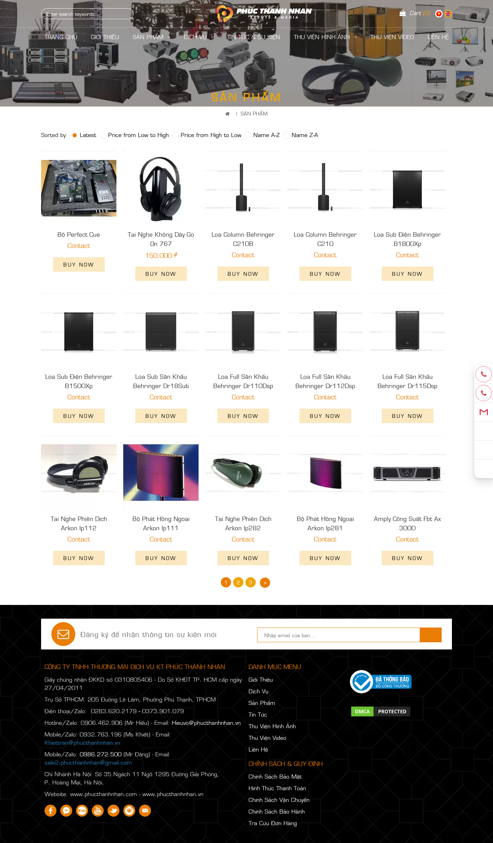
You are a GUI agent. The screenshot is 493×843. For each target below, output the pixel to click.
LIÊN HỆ (438, 36)
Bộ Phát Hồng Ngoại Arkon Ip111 (161, 523)
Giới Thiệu (105, 36)
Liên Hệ (258, 749)
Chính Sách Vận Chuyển (279, 799)
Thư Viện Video (392, 36)
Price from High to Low (206, 134)
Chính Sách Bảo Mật (275, 776)
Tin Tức (258, 714)
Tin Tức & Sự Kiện (253, 36)
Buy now (78, 264)
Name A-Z (262, 134)
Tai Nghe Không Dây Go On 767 (161, 238)
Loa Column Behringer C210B (243, 238)
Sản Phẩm (151, 36)
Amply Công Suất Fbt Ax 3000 (407, 523)
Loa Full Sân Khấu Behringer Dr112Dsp (325, 380)
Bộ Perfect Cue (79, 234)
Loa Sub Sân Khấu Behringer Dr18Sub (161, 380)
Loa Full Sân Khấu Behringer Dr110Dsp (243, 380)
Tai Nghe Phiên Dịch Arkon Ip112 (79, 523)
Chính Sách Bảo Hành (277, 811)
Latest (83, 134)
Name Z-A (300, 134)
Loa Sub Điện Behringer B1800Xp (407, 238)
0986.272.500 (101, 754)
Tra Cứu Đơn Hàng (273, 823)
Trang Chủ (61, 36)
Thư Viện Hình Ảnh (325, 36)
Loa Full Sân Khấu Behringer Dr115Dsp (408, 380)
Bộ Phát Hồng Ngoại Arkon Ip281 (325, 523)
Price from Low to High (134, 134)
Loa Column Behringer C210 (325, 238)
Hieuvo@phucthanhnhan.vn (206, 722)
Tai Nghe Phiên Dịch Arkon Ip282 (243, 523)
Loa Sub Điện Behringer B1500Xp (78, 380)
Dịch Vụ (199, 36)
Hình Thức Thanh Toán (277, 788)
